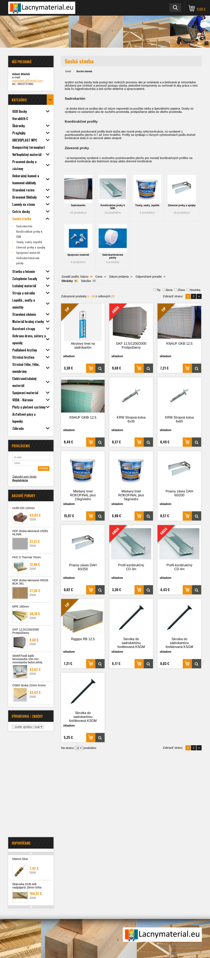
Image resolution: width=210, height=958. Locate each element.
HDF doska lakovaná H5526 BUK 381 (30, 582)
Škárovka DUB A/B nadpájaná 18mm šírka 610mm (26, 887)
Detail (33, 519)
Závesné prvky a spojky (182, 205)
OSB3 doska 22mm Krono (29, 685)
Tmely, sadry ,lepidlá (147, 205)
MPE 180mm (20, 606)
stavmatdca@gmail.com (27, 80)
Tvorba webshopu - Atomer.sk (185, 952)
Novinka (195, 290)
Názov (84, 276)
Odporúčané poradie (149, 276)
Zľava (181, 290)
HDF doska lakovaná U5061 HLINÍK (30, 532)
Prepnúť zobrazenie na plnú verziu (180, 943)
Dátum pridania (119, 276)
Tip (158, 290)
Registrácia (20, 480)
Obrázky (67, 281)
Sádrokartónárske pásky (112, 256)
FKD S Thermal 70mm (26, 557)
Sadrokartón (78, 205)
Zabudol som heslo (24, 476)
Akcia (168, 290)
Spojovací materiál (78, 254)
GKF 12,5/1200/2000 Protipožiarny (25, 631)
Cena (98, 276)
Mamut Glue (20, 859)
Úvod (68, 71)
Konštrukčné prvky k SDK (112, 207)
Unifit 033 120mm (23, 508)
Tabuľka (86, 281)
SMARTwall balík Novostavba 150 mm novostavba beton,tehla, (27, 659)
